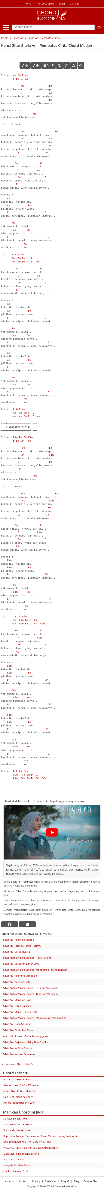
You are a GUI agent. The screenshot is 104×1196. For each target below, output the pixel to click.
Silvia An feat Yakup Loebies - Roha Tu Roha (27, 957)
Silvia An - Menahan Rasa (17, 999)
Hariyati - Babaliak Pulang (17, 1165)
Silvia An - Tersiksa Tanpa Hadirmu (22, 945)
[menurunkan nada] (25, 65)
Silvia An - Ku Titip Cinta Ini (17, 1048)
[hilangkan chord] (59, 65)
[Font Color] (81, 65)
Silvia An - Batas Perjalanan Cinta (21, 963)
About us (9, 1181)
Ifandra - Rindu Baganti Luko (19, 1102)
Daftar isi (74, 3)
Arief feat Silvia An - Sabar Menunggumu (25, 1036)
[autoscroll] (48, 65)
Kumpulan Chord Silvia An (19, 1064)
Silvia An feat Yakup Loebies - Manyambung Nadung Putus (35, 1017)
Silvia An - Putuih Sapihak (17, 1005)
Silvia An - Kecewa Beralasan (19, 1054)
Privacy (36, 1181)
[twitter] (27, 924)
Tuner (62, 3)
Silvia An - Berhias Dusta (16, 951)
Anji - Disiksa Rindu (13, 1159)
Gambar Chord (91, 1181)
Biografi (65, 1181)
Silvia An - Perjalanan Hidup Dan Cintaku (25, 1042)
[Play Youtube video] (52, 832)
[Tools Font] (73, 65)
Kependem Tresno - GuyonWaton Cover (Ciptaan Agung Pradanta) (40, 1136)
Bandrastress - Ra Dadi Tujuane (20, 1085)
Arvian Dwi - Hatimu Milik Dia (19, 1091)
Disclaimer (50, 1181)
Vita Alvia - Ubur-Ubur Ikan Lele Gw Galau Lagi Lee (30, 1147)
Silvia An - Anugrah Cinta (16, 981)
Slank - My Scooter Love (16, 1130)
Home (28, 3)
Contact (23, 1181)
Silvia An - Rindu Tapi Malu (18, 1030)
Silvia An (18, 38)
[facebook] (9, 924)
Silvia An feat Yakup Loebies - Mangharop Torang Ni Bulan (35, 969)
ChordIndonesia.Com (66, 1186)
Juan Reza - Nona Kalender (18, 1096)
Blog (76, 1181)
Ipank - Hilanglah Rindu (16, 1171)
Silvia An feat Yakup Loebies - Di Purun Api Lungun (30, 987)
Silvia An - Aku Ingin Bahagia (18, 939)
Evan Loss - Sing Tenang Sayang (21, 1153)
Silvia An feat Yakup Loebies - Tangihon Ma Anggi (30, 993)
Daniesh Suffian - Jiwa (15, 1118)
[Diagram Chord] (66, 65)
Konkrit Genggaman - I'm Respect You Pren (27, 1141)
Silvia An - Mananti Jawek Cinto (20, 1011)
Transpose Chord (44, 3)
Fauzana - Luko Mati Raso (17, 1079)
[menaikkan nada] (35, 65)
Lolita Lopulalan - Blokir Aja (18, 1124)
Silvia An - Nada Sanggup (17, 1023)
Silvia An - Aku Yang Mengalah (20, 975)
